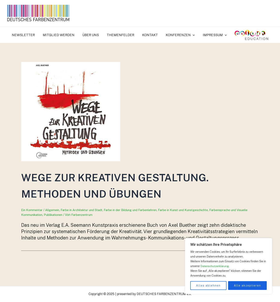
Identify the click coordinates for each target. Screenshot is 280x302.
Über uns (92, 35)
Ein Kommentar (32, 226)
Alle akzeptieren (247, 285)
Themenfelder (121, 35)
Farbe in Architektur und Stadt (84, 226)
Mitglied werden (61, 35)
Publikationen (55, 231)
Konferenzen (178, 35)
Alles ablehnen (208, 285)
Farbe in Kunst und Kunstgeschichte (190, 226)
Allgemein (53, 226)
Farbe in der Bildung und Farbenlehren (135, 226)
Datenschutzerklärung (215, 266)
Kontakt (149, 35)
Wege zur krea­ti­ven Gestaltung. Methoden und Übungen (122, 193)
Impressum (212, 35)
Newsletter (27, 35)
